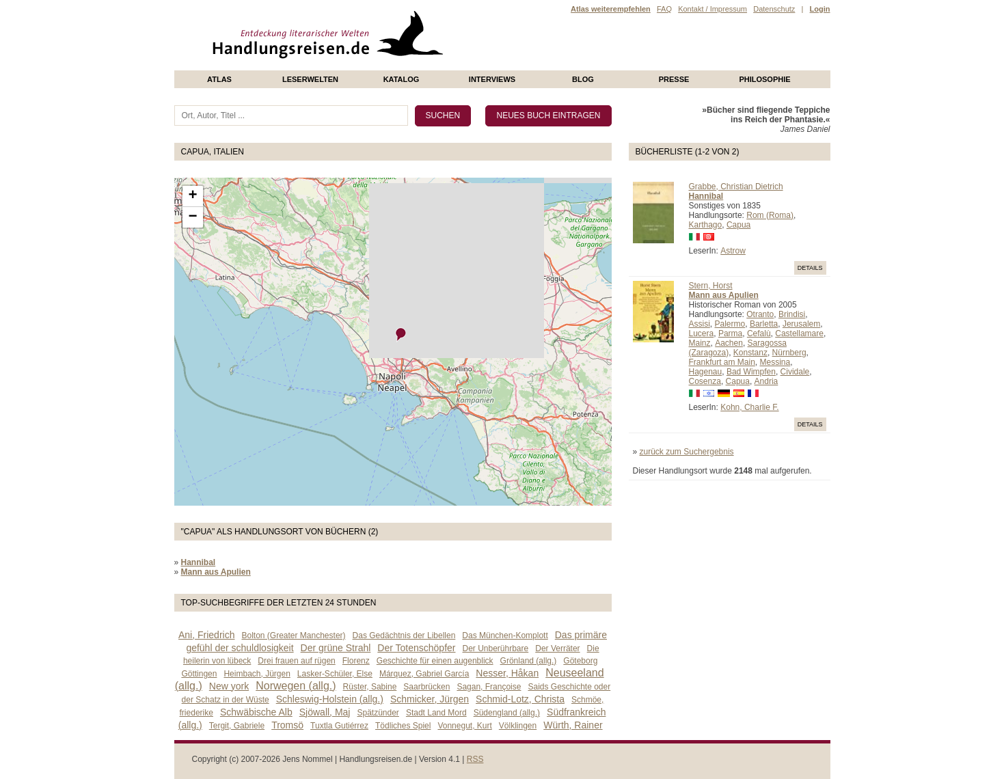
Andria (766, 381)
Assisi (699, 324)
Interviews (492, 79)
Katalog (401, 79)
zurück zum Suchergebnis (687, 451)
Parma (730, 333)
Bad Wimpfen (751, 372)
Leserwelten (310, 79)
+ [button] (192, 196)
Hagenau (705, 372)
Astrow (733, 251)
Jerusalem (801, 324)
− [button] (192, 217)
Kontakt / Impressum (712, 9)
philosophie (764, 79)
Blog (583, 79)
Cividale (795, 372)
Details (810, 267)
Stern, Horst (711, 285)
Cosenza (705, 381)
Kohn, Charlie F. (749, 407)
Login (820, 9)
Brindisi (791, 314)
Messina (775, 362)
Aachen (729, 343)
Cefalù (759, 333)
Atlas (219, 79)
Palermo (730, 324)
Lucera (701, 333)
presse (674, 79)
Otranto (760, 314)
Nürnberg (789, 352)
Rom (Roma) (769, 215)
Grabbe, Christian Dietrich (736, 186)
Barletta (764, 324)
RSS (475, 759)
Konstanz (750, 352)
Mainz (700, 343)
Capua (738, 225)
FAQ (664, 9)
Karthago (705, 225)
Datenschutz (774, 9)
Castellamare (799, 333)
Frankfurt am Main (722, 362)
